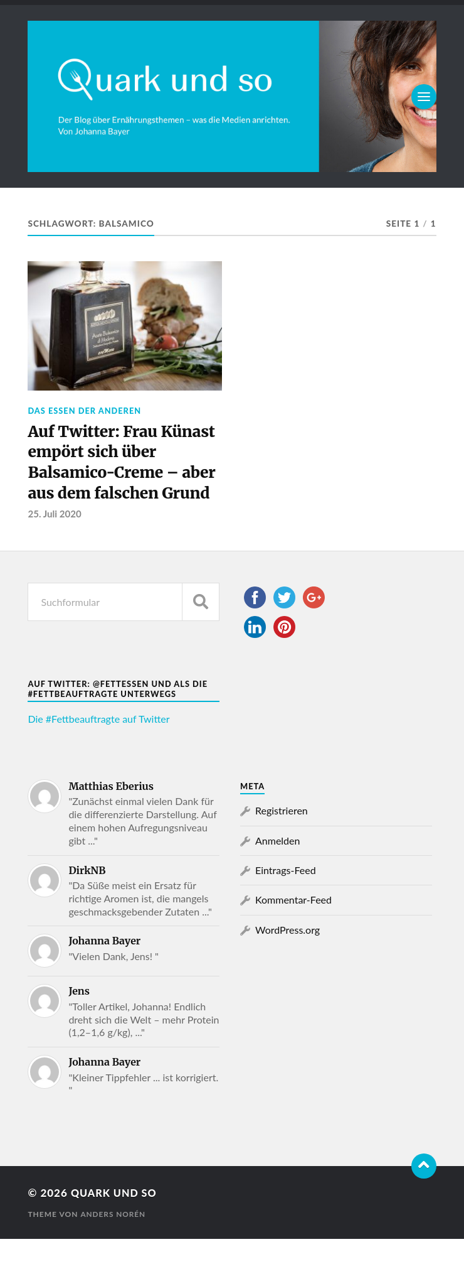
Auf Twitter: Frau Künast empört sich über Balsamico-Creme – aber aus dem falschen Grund (124, 476)
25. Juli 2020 (55, 539)
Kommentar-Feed (293, 925)
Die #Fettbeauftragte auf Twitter (98, 744)
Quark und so (116, 1218)
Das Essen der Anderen (84, 411)
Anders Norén (113, 1239)
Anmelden (277, 866)
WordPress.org (287, 955)
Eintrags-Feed (285, 896)
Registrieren (281, 836)
